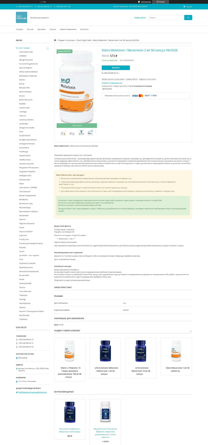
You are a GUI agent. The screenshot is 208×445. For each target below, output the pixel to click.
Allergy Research (26, 60)
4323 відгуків (146, 2)
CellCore (22, 116)
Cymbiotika (23, 123)
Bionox (22, 96)
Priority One (24, 239)
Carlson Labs (24, 107)
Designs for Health (26, 127)
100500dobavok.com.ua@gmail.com (32, 392)
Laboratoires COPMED (28, 187)
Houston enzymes (26, 163)
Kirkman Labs (24, 179)
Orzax (21, 227)
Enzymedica (24, 147)
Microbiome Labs (26, 203)
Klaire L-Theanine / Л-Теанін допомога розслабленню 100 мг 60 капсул (70, 372)
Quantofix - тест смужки (29, 255)
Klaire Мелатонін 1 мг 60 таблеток (178, 369)
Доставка (42, 29)
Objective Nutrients (27, 223)
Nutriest (22, 219)
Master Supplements (27, 195)
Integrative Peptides (27, 171)
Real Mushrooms (26, 267)
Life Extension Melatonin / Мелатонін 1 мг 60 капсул (107, 371)
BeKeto (22, 80)
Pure (21, 259)
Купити (116, 68)
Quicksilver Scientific (27, 263)
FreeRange (23, 151)
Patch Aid (23, 235)
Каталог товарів (23, 48)
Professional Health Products (31, 243)
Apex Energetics (25, 68)
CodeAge (23, 111)
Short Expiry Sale (84, 40)
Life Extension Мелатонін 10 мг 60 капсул (141, 371)
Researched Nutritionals (29, 271)
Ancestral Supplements (28, 64)
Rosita (21, 279)
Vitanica (22, 307)
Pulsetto (22, 247)
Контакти (84, 29)
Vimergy (22, 299)
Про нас (30, 29)
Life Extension (25, 191)
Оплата (53, 29)
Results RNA (24, 275)
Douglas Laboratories (28, 139)
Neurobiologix (25, 207)
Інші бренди (24, 315)
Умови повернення (68, 29)
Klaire (21, 183)
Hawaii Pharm (24, 155)
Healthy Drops (25, 159)
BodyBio (22, 103)
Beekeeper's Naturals (28, 76)
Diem (21, 131)
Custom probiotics (26, 119)
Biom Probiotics (25, 91)
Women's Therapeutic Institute (31, 311)
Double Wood (24, 135)
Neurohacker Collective (28, 211)
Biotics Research (25, 100)
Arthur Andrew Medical (28, 71)
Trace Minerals (25, 291)
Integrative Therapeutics (29, 167)
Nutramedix (24, 215)
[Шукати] (188, 17)
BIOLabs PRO (24, 87)
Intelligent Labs (25, 175)
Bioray (21, 84)
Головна (19, 29)
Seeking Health (25, 283)
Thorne (22, 287)
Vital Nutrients (25, 303)
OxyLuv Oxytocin (26, 231)
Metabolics (23, 199)
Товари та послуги (66, 40)
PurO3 (21, 251)
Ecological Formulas (27, 143)
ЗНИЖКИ (22, 56)
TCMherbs (23, 295)
